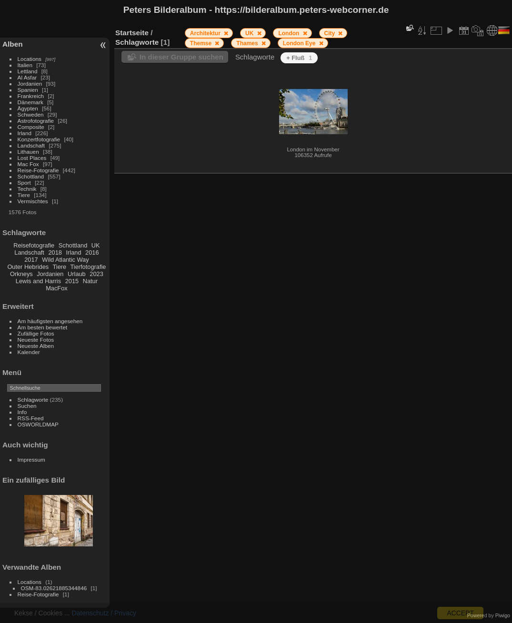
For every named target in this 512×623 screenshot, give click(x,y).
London (289, 33)
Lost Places (32, 158)
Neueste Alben (36, 346)
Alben (12, 44)
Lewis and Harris (38, 281)
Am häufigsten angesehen (50, 321)
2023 (96, 273)
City (330, 33)
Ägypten (28, 108)
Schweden (31, 114)
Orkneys (21, 273)
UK (95, 245)
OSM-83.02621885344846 (54, 588)
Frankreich (31, 96)
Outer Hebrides (28, 266)
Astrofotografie (36, 121)
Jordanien (30, 83)
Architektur (206, 33)
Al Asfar (27, 77)
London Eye (300, 43)
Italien (25, 65)
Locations (29, 59)
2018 (54, 252)
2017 (31, 259)
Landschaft (31, 145)
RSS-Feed (31, 418)
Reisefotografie (33, 245)
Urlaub (77, 273)
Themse (201, 43)
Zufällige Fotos (36, 333)
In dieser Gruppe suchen (181, 57)
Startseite (132, 33)
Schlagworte (33, 399)
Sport (24, 182)
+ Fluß (299, 57)
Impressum (31, 459)
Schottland (31, 176)
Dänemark (30, 102)
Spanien (28, 90)
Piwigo (502, 615)
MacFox (57, 288)
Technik (27, 189)
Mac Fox (28, 164)
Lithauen (28, 151)
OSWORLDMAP (38, 424)
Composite (31, 127)
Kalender (29, 352)
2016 (92, 252)
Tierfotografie (88, 266)
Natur (90, 281)
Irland (24, 133)
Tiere (24, 195)
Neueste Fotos (36, 339)
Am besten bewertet (43, 327)
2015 (72, 281)
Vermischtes (33, 201)
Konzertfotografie (39, 139)
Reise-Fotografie (38, 170)
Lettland (28, 71)
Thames (248, 43)
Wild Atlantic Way (65, 259)
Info (22, 412)
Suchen (27, 406)
